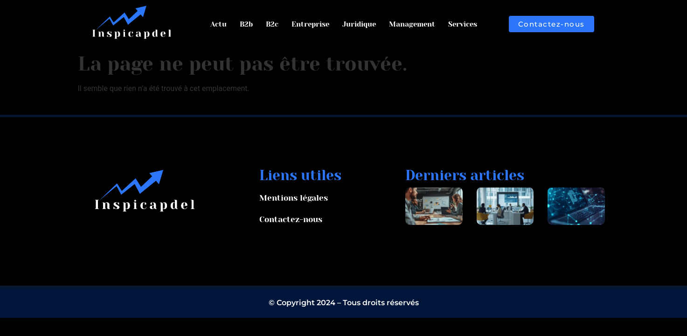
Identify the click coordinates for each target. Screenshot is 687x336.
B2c (272, 24)
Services (462, 24)
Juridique (359, 24)
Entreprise (310, 24)
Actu (218, 24)
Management (412, 24)
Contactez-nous (290, 219)
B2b (246, 24)
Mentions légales (293, 198)
